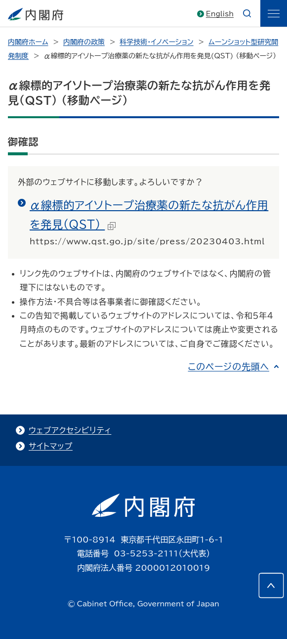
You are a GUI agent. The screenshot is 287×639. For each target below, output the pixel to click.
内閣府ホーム (28, 42)
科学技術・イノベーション (156, 42)
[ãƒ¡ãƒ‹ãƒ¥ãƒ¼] (273, 13)
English (220, 13)
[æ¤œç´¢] (247, 13)
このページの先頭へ (228, 366)
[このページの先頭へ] (271, 585)
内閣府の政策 (84, 42)
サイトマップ (51, 446)
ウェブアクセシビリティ (70, 430)
